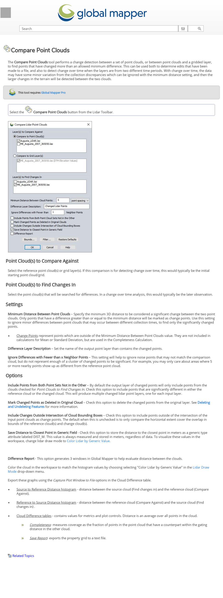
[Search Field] (111, 28)
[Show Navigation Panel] (5, 12)
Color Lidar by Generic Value (88, 441)
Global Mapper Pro (53, 93)
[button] (183, 28)
